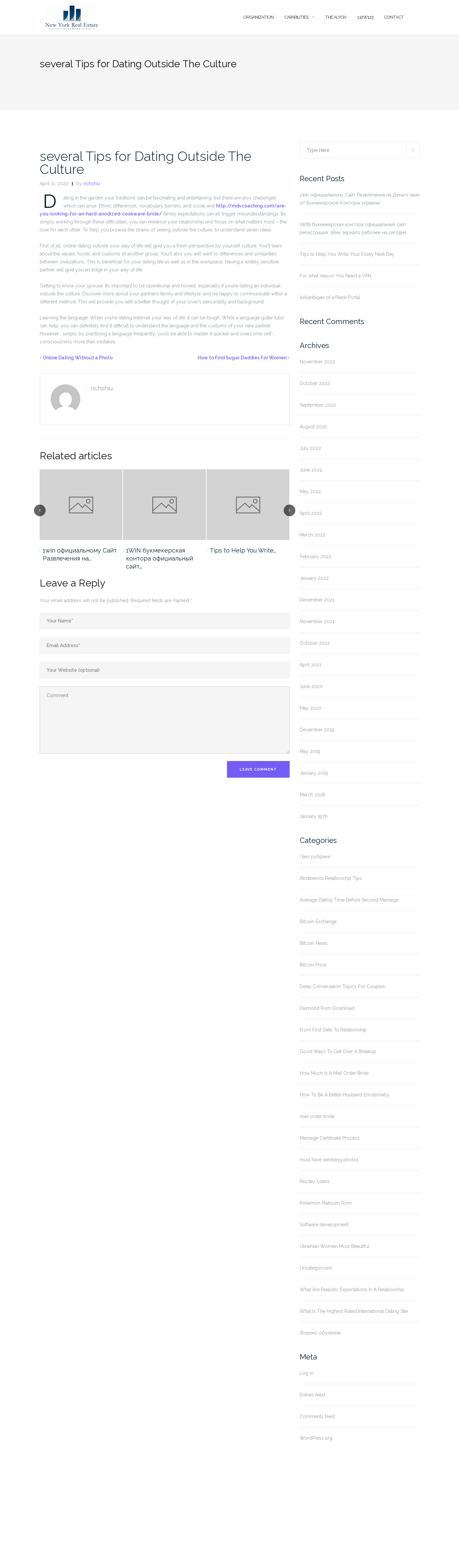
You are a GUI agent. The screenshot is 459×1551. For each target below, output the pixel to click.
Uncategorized (316, 1268)
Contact (394, 17)
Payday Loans (315, 1181)
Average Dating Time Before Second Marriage (349, 900)
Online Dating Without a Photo (78, 357)
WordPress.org (316, 1438)
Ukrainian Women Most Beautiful (334, 1246)
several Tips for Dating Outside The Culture (145, 162)
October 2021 (314, 643)
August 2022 (313, 426)
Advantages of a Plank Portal (330, 297)
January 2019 (314, 773)
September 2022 (318, 405)
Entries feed (312, 1394)
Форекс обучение (320, 1333)
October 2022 (315, 383)
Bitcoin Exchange (318, 921)
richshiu (91, 183)
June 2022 (311, 470)
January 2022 (314, 578)
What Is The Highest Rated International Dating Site (354, 1311)
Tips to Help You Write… (243, 550)
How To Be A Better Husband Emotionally (344, 1094)
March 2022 (312, 535)
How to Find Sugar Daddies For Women (242, 357)
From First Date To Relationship (333, 1029)
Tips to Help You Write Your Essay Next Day (347, 254)
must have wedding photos (329, 1159)
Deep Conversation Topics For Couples (342, 986)
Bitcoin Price (313, 965)
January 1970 (314, 816)
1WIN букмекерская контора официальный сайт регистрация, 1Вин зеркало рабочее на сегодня (353, 228)
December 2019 (317, 729)
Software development (324, 1224)
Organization (258, 17)
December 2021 (317, 599)
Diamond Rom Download (327, 1008)
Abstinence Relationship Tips (331, 878)
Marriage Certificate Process (330, 1138)
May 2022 (310, 491)
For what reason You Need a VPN (335, 275)
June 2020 (311, 686)
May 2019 (310, 751)
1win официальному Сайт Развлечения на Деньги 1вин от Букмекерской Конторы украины (360, 198)
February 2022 (315, 556)
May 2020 (310, 708)
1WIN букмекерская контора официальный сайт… (159, 558)
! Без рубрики (315, 856)
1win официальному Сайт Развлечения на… (80, 554)
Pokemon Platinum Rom (326, 1203)
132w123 (365, 17)
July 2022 (310, 448)
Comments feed (317, 1416)
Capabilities (296, 17)
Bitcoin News (314, 943)
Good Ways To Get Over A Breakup (338, 1051)
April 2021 (310, 664)
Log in (306, 1373)
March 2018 (312, 794)
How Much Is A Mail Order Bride (334, 1073)
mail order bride (317, 1116)
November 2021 (317, 621)
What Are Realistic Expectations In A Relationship (352, 1289)
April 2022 (311, 513)
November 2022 (317, 361)
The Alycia (335, 17)
